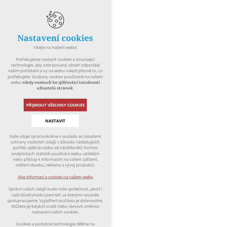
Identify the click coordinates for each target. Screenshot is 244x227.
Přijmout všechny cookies (55, 105)
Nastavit (55, 121)
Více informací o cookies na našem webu (55, 177)
